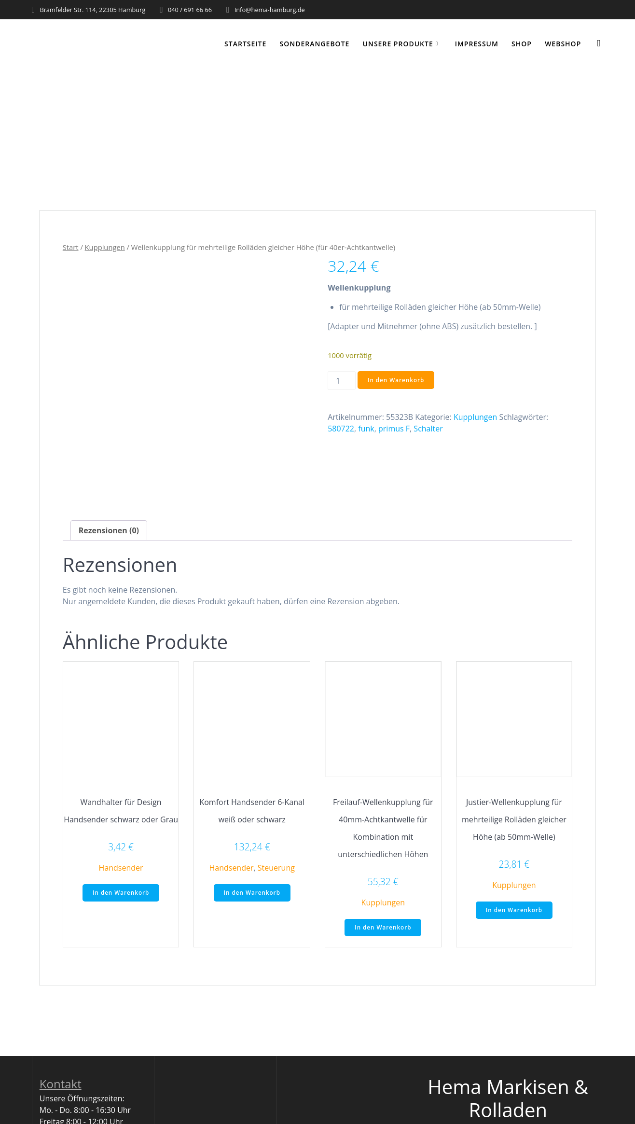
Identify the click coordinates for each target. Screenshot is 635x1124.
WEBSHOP (563, 43)
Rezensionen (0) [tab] (109, 530)
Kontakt (61, 1085)
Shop (521, 43)
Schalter (428, 428)
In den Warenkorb (397, 380)
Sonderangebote (315, 43)
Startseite (245, 43)
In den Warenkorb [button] (121, 893)
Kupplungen (105, 247)
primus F (394, 428)
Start (71, 247)
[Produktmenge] (342, 380)
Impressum (476, 43)
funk (366, 428)
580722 (341, 428)
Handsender (121, 867)
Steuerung (276, 867)
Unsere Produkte (398, 43)
